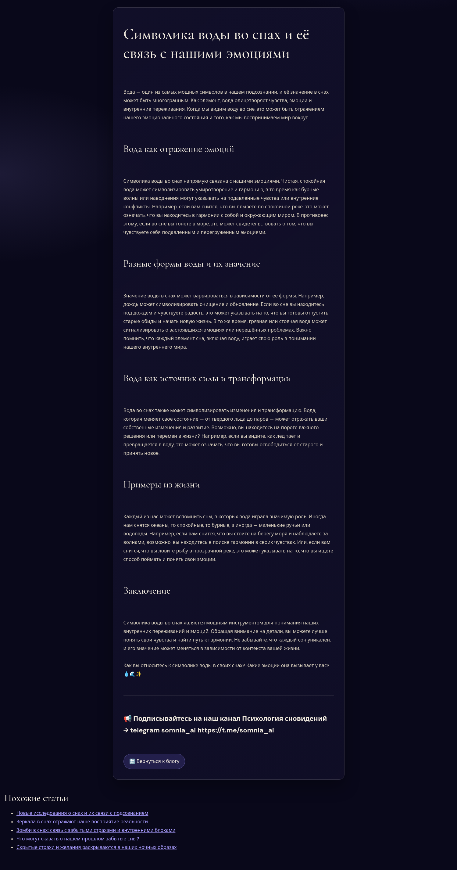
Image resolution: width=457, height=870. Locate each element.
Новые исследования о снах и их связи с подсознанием (82, 813)
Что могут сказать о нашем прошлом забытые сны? (77, 839)
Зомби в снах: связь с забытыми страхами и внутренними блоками (95, 830)
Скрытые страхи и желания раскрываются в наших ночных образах (96, 847)
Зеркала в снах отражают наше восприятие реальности (82, 821)
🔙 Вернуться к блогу (154, 761)
